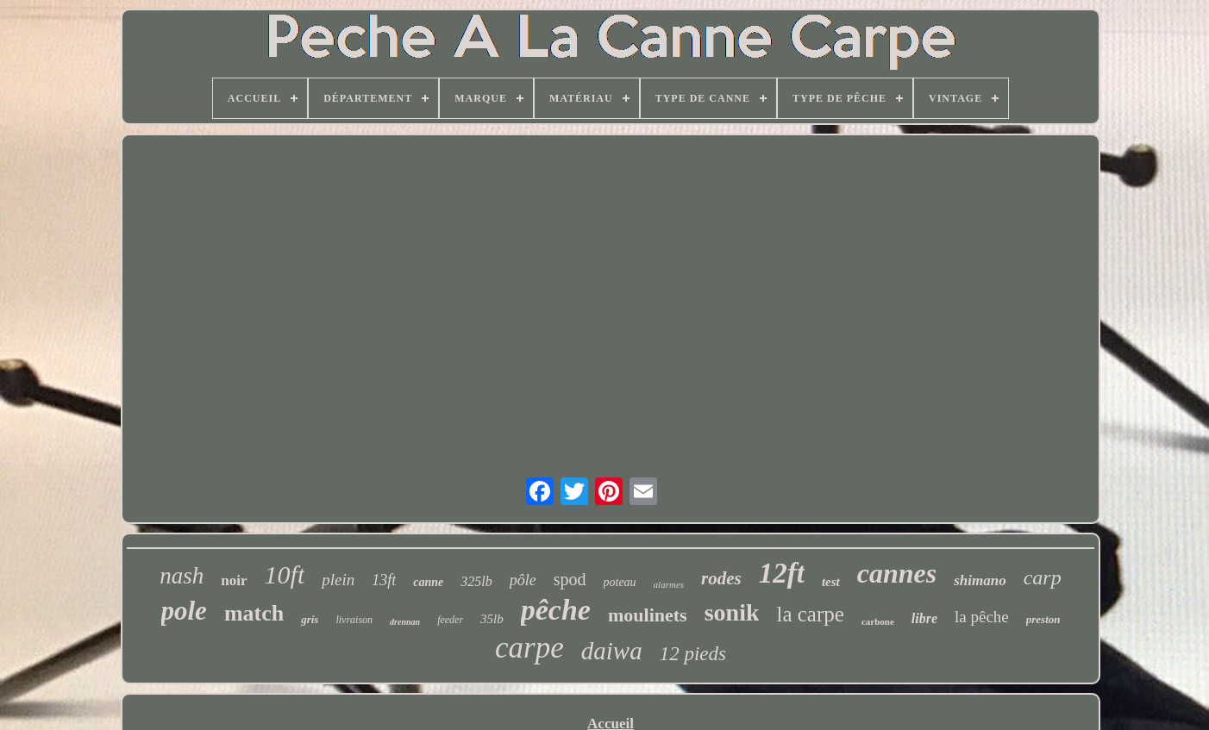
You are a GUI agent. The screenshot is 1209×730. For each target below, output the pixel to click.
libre (924, 618)
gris (309, 619)
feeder (450, 620)
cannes (897, 573)
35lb (492, 619)
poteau (620, 582)
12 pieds (693, 653)
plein (338, 580)
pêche (556, 610)
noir (234, 580)
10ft (285, 574)
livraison (354, 620)
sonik (732, 612)
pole (184, 611)
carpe (529, 647)
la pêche (982, 617)
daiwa (611, 650)
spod (570, 579)
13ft (384, 580)
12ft (782, 573)
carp (1043, 577)
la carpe (809, 614)
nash (182, 576)
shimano (979, 580)
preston (1043, 619)
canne (428, 582)
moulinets (647, 615)
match (254, 613)
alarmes (669, 584)
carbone (877, 621)
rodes (721, 578)
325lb (476, 581)
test (831, 582)
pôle (523, 580)
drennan (405, 622)
